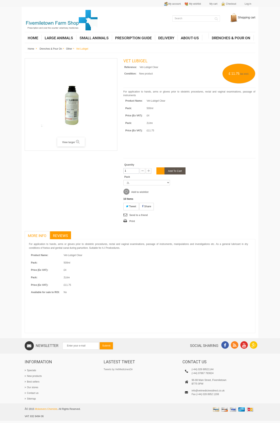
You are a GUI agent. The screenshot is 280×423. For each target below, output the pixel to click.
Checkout (231, 3)
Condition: (130, 73)
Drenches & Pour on (51, 48)
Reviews (60, 236)
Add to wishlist (139, 192)
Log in (248, 3)
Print (132, 221)
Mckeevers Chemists (46, 411)
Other (69, 48)
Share (146, 206)
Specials (31, 370)
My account (174, 3)
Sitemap (31, 398)
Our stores (32, 387)
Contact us (32, 393)
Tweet (131, 206)
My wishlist (195, 3)
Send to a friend (138, 215)
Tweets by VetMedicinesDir (118, 369)
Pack (127, 176)
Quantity (129, 164)
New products (34, 376)
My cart (213, 3)
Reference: (130, 67)
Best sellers (33, 381)
